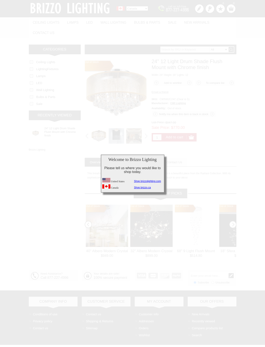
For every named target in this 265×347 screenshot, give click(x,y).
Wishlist (144, 323)
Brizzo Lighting (37, 137)
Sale (166, 21)
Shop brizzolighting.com (147, 181)
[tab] (96, 150)
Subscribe (203, 270)
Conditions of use (45, 302)
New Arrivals (189, 21)
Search (197, 323)
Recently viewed (203, 309)
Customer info (149, 302)
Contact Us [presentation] (174, 150)
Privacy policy (43, 309)
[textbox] (194, 37)
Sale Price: (161, 115)
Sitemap (92, 316)
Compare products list (207, 316)
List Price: (158, 110)
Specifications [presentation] (123, 150)
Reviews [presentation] (150, 150)
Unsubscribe (222, 270)
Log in (210, 8)
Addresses (146, 309)
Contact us (220, 21)
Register (199, 8)
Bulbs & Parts (142, 21)
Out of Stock (93, 193)
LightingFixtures (47, 57)
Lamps (71, 21)
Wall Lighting (109, 21)
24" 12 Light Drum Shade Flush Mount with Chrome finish (60, 119)
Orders (144, 316)
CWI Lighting (178, 91)
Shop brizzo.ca (142, 187)
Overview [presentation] (96, 150)
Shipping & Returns (99, 309)
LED (86, 21)
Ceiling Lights (45, 21)
